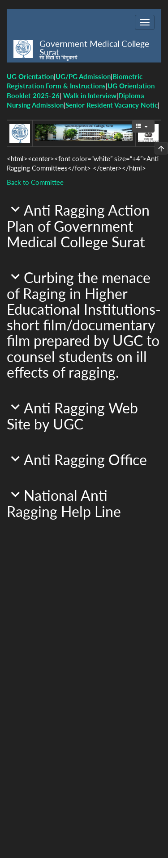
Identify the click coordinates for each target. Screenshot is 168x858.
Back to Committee (35, 182)
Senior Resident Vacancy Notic (111, 105)
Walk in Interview (89, 96)
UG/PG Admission (83, 76)
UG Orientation (30, 76)
